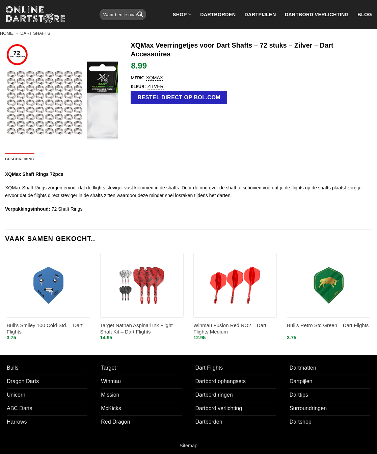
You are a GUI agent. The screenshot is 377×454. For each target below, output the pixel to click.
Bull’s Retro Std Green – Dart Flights (328, 325)
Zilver (155, 86)
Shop (182, 14)
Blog (364, 14)
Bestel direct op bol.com (179, 97)
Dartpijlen (260, 14)
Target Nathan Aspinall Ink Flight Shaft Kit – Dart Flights (136, 328)
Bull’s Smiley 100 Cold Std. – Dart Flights (45, 328)
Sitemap (188, 445)
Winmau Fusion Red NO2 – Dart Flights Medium (229, 328)
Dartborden (218, 14)
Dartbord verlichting (317, 14)
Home (6, 33)
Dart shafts (35, 33)
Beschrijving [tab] (19, 159)
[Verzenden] (140, 14)
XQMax (154, 77)
